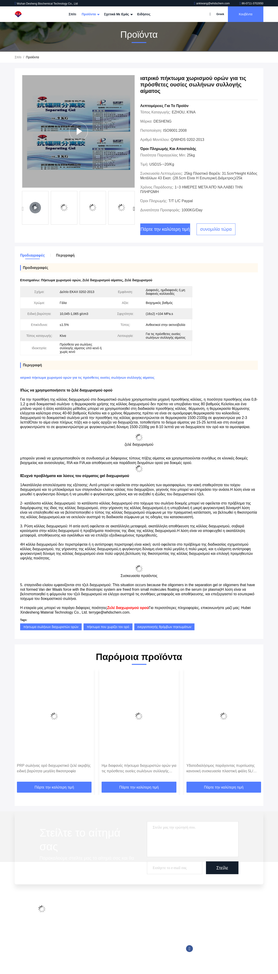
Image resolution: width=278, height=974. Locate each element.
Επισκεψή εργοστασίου (86, 919)
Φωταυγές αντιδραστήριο (129, 919)
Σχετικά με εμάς (118, 14)
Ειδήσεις (144, 14)
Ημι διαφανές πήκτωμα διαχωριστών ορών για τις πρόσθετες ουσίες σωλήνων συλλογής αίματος (139, 769)
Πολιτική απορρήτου (84, 954)
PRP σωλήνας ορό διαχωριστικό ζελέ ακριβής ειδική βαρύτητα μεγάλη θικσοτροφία (54, 768)
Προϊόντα (90, 14)
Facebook (189, 948)
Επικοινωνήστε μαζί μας (87, 937)
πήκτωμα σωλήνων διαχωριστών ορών (50, 627)
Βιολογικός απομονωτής (129, 954)
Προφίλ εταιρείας (82, 911)
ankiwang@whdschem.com (212, 3)
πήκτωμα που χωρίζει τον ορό (108, 627)
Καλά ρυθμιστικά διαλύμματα (132, 928)
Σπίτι (72, 14)
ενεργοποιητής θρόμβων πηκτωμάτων (165, 627)
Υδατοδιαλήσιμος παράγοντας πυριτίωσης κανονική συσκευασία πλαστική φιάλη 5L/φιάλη (220, 769)
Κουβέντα (245, 14)
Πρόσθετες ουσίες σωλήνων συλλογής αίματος (145, 911)
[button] (134, 209)
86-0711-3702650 (251, 3)
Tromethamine (122, 937)
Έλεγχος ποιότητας (83, 928)
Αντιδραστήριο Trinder (127, 945)
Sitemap (75, 945)
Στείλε (222, 867)
